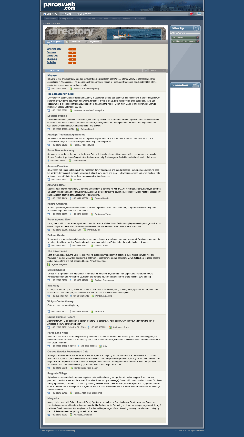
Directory (50, 14)
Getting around (66, 19)
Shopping (116, 19)
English (191, 14)
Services (126, 19)
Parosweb (59, 5)
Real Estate (103, 19)
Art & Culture (139, 19)
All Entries (54, 70)
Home (47, 23)
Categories (54, 42)
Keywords (92, 42)
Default (153, 70)
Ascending (146, 70)
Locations (73, 42)
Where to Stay (51, 19)
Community (84, 14)
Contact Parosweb (66, 431)
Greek (199, 14)
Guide (66, 14)
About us (44, 431)
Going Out (80, 19)
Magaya (52, 75)
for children (178, 37)
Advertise (53, 431)
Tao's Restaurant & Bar (60, 94)
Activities (91, 19)
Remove (197, 37)
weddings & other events (184, 41)
